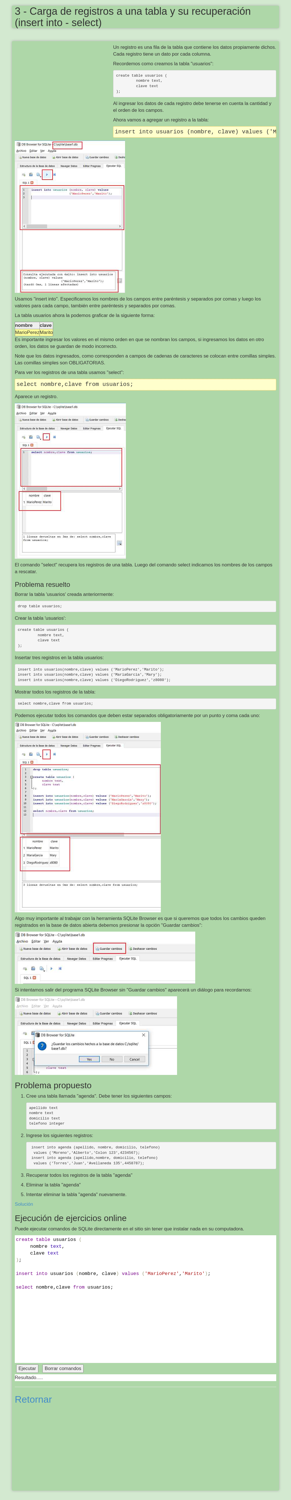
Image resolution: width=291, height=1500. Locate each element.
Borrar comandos (63, 1368)
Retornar (33, 1399)
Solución (24, 1204)
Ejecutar (27, 1368)
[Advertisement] (64, 85)
